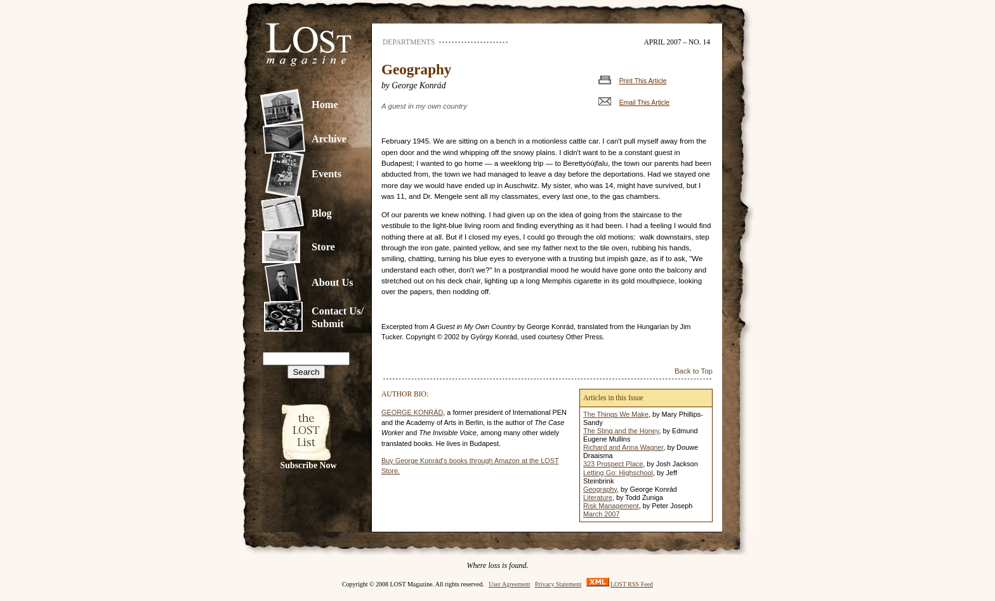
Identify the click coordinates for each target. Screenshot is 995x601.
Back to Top (694, 371)
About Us (332, 282)
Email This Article (644, 102)
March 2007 (601, 514)
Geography (600, 489)
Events (326, 174)
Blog (322, 213)
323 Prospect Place (613, 464)
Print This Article (643, 81)
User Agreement (509, 584)
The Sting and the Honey (621, 431)
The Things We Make (616, 414)
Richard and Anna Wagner (623, 447)
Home (325, 104)
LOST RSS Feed (631, 584)
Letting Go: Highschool (618, 472)
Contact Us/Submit (338, 317)
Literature (597, 497)
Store (323, 247)
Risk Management (611, 506)
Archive (329, 139)
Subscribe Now (308, 465)
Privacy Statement (558, 584)
